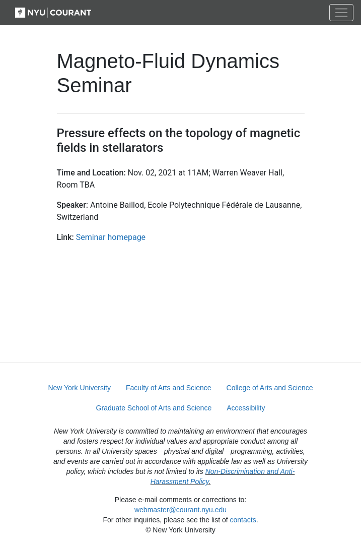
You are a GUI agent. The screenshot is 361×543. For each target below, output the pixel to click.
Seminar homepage (111, 237)
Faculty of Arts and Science (168, 388)
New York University (79, 388)
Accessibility (246, 408)
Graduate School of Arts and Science (154, 408)
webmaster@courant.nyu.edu (180, 510)
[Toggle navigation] (341, 12)
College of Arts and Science (270, 388)
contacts (243, 520)
